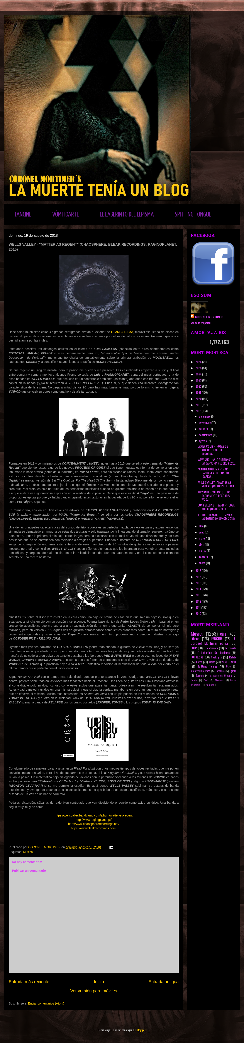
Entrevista (230, 648)
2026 (198, 361)
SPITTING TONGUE (193, 214)
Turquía (200, 675)
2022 (198, 386)
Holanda (210, 684)
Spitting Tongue (207, 666)
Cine (223, 634)
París (206, 680)
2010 (198, 613)
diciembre (205, 416)
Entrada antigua (164, 981)
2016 (198, 576)
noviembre (205, 422)
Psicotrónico (211, 648)
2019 (198, 404)
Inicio (99, 981)
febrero (203, 556)
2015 (198, 582)
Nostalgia (216, 657)
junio (202, 532)
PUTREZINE (197, 657)
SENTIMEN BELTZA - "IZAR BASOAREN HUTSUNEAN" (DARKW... (214, 473)
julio (201, 525)
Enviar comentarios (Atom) (46, 1003)
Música (28, 852)
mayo (202, 538)
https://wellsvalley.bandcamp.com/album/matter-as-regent (94, 815)
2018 (198, 410)
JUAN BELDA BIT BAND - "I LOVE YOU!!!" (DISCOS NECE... (216, 507)
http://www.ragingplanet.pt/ (94, 819)
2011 (198, 607)
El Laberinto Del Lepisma (213, 652)
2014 (198, 588)
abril (202, 544)
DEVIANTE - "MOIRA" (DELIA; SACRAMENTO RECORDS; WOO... (214, 496)
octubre (203, 428)
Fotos (199, 661)
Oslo (228, 666)
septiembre (206, 434)
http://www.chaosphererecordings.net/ (93, 824)
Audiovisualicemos (200, 671)
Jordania (220, 671)
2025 (198, 367)
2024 (198, 374)
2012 (198, 601)
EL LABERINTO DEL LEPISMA (127, 214)
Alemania (220, 680)
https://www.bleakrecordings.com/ (94, 828)
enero (202, 562)
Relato (232, 657)
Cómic (194, 680)
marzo (203, 550)
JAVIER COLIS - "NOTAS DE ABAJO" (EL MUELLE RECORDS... (213, 450)
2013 (198, 595)
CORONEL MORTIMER (209, 316)
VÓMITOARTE (65, 214)
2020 (198, 398)
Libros (195, 638)
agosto (203, 440)
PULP (194, 648)
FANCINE (23, 214)
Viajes (211, 661)
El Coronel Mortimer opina (213, 641)
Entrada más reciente (29, 981)
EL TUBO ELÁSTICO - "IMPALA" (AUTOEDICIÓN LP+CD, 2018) (216, 516)
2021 (198, 392)
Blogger (140, 1030)
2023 (198, 380)
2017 (198, 570)
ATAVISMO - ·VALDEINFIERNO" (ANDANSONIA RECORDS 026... (217, 461)
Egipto (233, 671)
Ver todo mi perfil (200, 322)
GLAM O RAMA (122, 332)
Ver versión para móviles (93, 990)
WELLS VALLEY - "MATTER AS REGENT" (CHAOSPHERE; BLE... (217, 484)
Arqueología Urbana (221, 675)
